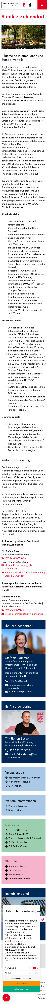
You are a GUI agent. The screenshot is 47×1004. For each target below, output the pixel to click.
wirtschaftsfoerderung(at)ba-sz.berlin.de (19, 567)
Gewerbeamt (13, 785)
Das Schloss (13, 870)
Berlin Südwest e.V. (16, 834)
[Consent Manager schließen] (6, 997)
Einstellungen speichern (21, 978)
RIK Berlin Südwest (16, 846)
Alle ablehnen (21, 984)
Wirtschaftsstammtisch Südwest (23, 838)
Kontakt (41, 997)
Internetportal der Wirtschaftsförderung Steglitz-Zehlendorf (25, 574)
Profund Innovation (16, 842)
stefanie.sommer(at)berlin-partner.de (24, 613)
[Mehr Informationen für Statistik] (30, 973)
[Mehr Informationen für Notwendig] (30, 967)
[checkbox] (35, 968)
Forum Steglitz (14, 874)
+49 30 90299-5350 (15, 557)
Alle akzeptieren (21, 989)
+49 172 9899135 (14, 609)
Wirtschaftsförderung (17, 781)
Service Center (14, 810)
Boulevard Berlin (15, 866)
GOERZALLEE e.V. (16, 830)
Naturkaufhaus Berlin (17, 878)
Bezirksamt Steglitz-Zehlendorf (22, 777)
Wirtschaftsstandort (16, 806)
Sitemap (41, 994)
